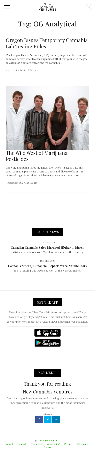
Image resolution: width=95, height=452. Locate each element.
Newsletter (37, 443)
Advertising (53, 443)
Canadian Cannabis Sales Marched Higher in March (47, 247)
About (9, 443)
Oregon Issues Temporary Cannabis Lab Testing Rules (46, 43)
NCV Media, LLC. (49, 440)
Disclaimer (83, 443)
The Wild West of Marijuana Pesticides (36, 155)
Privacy (68, 443)
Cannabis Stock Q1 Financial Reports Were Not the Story (47, 266)
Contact (21, 443)
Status (47, 447)
